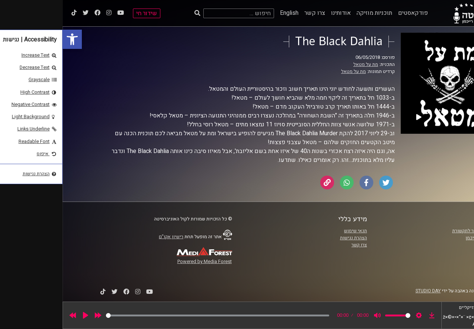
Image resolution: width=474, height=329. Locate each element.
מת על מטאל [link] (303, 64)
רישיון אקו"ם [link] (108, 236)
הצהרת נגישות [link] (290, 238)
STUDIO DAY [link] (365, 291)
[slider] (155, 315)
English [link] (226, 13)
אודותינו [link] (278, 13)
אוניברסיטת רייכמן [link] (421, 238)
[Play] (23, 315)
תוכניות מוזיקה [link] (312, 13)
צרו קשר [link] (252, 13)
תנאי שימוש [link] (292, 230)
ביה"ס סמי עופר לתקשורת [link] (414, 230)
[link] (9, 39)
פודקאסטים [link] (350, 13)
